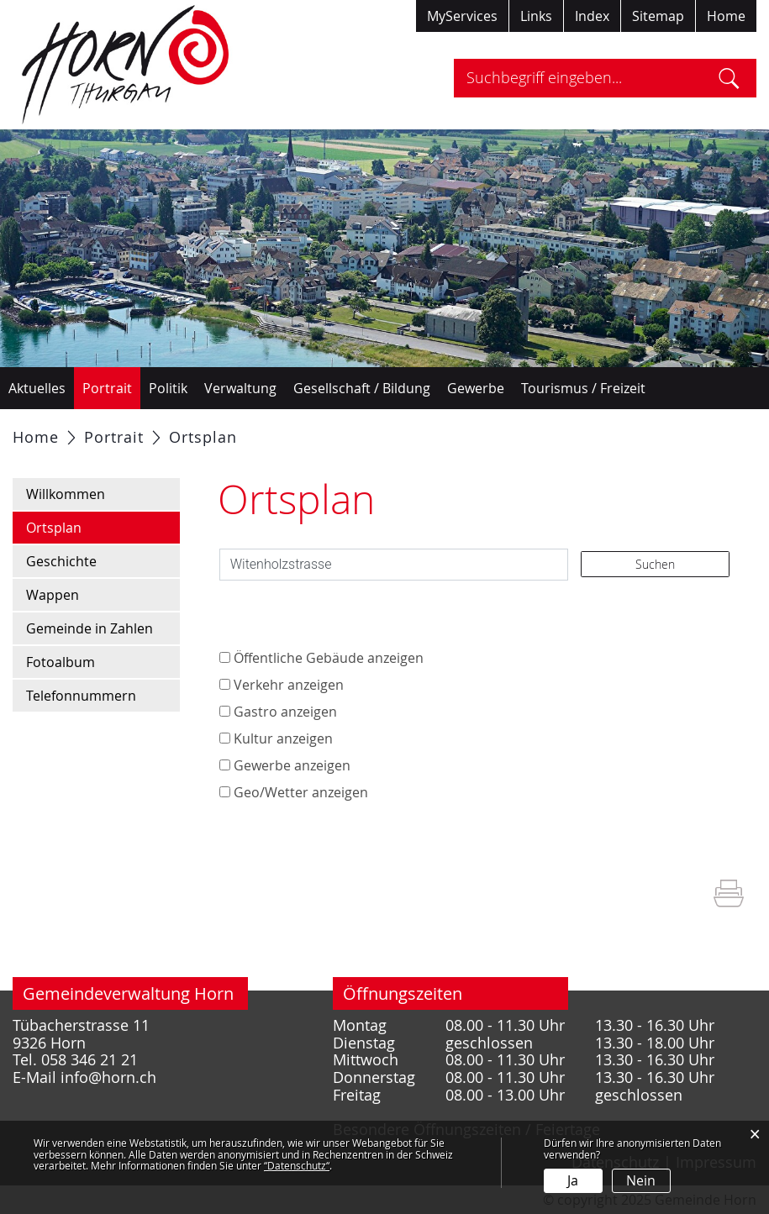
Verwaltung (240, 388)
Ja (572, 1180)
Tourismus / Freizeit (583, 388)
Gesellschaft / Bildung (361, 388)
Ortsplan (94, 526)
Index (592, 16)
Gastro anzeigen (285, 711)
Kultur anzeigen (283, 738)
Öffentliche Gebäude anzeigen (329, 658)
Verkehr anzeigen (289, 684)
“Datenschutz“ (296, 1165)
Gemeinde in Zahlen (89, 628)
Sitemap (658, 16)
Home (726, 16)
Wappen (52, 595)
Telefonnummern (81, 695)
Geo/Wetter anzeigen (301, 792)
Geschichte (61, 561)
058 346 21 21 (89, 1060)
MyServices (462, 16)
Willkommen (65, 494)
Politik (168, 388)
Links (536, 16)
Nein (641, 1180)
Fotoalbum (60, 662)
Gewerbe (475, 388)
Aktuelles (37, 388)
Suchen (655, 564)
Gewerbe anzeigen (292, 765)
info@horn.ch (108, 1077)
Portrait (107, 388)
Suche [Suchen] (729, 78)
